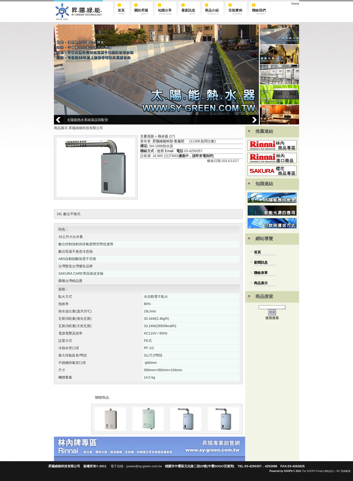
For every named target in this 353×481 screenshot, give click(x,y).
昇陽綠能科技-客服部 (168, 141)
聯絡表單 (261, 273)
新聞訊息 (261, 262)
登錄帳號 (346, 471)
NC (338, 471)
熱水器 (163, 136)
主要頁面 (147, 136)
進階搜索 (272, 318)
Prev (58, 119)
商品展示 (261, 283)
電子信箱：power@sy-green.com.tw (136, 466)
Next (254, 119)
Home (295, 3)
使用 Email (165, 151)
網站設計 (329, 471)
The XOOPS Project (313, 471)
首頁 (257, 252)
